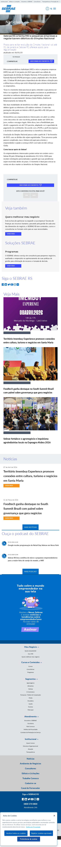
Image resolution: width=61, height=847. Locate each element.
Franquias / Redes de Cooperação (30, 695)
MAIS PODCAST (30, 571)
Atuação (30, 749)
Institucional (4, 1)
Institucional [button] (30, 739)
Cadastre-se (30, 783)
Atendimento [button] (30, 716)
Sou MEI (30, 654)
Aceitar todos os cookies (16, 833)
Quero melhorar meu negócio (30, 657)
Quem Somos (30, 743)
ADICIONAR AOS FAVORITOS (41, 61)
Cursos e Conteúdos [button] (30, 662)
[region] (28, 829)
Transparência (30, 752)
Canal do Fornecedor (30, 788)
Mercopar (30, 710)
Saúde (30, 704)
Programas (30, 672)
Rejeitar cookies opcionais (41, 833)
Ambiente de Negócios (30, 763)
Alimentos (31, 686)
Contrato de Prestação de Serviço (30, 732)
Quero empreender (30, 651)
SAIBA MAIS (11, 234)
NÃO (34, 195)
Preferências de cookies (28, 839)
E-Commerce (30, 692)
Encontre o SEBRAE (26, 1)
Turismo (30, 707)
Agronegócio (30, 683)
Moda (30, 698)
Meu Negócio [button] (30, 647)
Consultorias (30, 669)
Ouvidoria (31, 723)
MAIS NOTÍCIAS (30, 527)
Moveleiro (31, 701)
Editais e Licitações (14, 1)
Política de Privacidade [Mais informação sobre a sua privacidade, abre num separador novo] (33, 827)
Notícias (30, 758)
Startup (30, 689)
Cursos (30, 666)
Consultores (37, 1)
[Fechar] (54, 815)
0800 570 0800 (30, 804)
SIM (26, 195)
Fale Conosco (30, 726)
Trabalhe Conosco (30, 778)
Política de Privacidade (30, 729)
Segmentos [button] (30, 679)
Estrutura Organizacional (30, 746)
